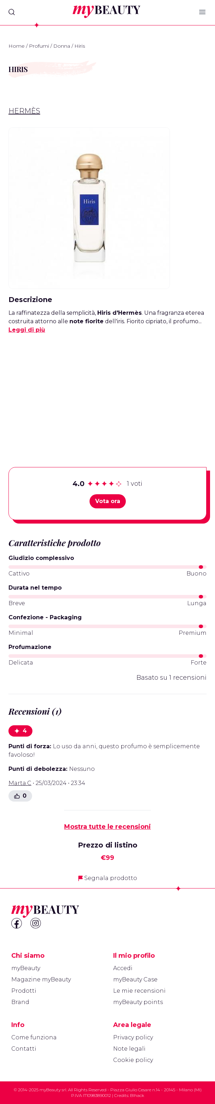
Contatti (23, 1048)
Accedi (123, 968)
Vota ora (107, 501)
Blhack (137, 1095)
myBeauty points (138, 1002)
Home (16, 46)
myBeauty (25, 968)
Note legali (129, 1048)
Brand (20, 1002)
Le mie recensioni (139, 990)
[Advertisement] (107, 389)
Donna (61, 46)
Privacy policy (133, 1037)
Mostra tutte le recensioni (107, 827)
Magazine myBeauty (41, 979)
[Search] (11, 12)
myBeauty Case (135, 979)
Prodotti (23, 990)
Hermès (24, 111)
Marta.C (19, 783)
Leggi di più (26, 329)
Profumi (39, 46)
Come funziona (34, 1037)
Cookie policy (133, 1060)
